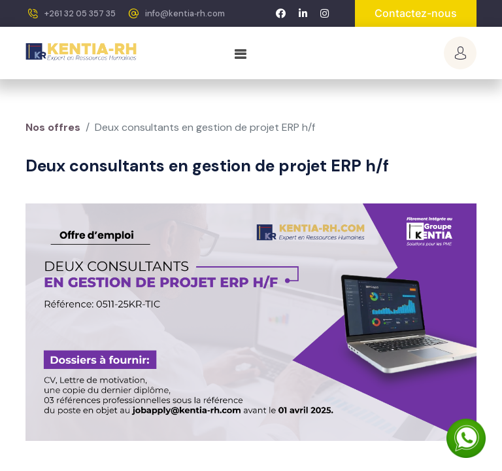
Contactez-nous (416, 13)
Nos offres (52, 127)
